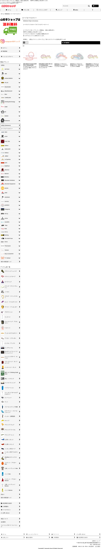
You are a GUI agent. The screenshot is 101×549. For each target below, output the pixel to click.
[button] (92, 10)
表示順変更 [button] (65, 42)
